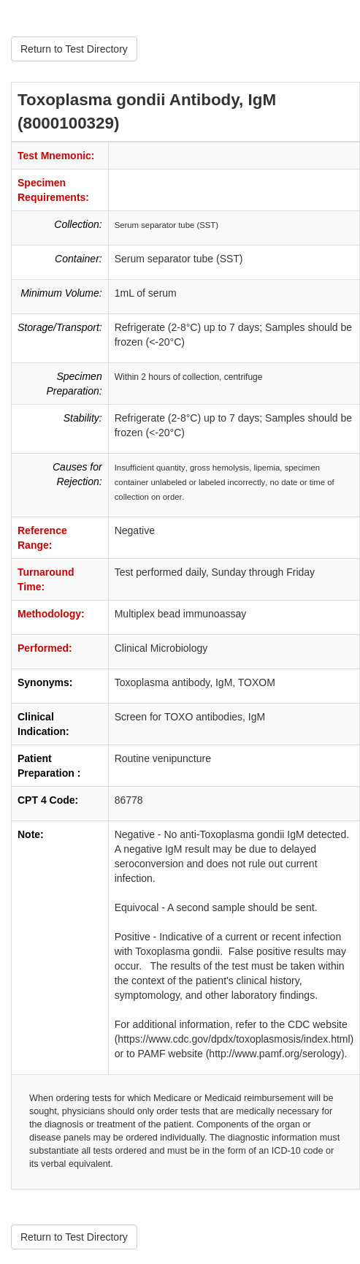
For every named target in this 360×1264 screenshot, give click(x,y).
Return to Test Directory (74, 49)
